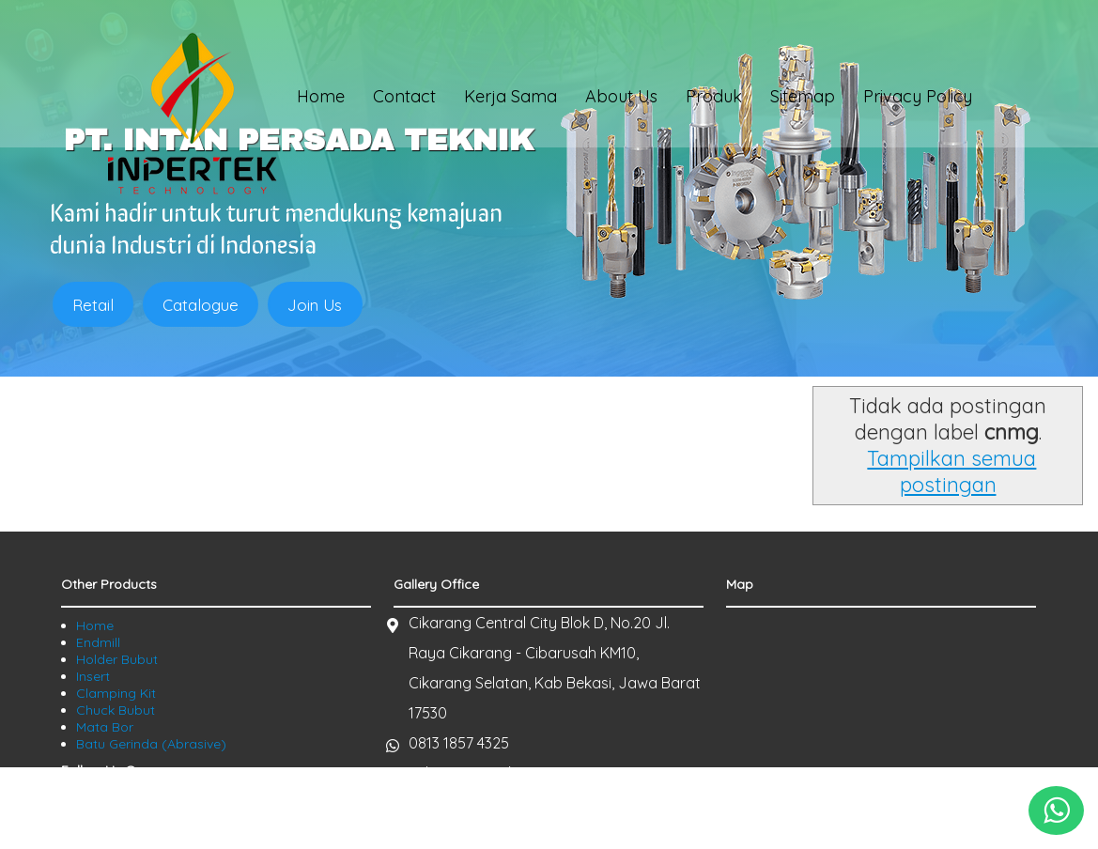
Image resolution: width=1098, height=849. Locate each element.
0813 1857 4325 (459, 665)
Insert (93, 598)
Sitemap (802, 100)
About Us (621, 100)
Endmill (98, 564)
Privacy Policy (917, 100)
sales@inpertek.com (479, 695)
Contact (404, 100)
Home (321, 100)
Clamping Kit (116, 615)
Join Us (320, 305)
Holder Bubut (117, 581)
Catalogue (203, 305)
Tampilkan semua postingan (751, 407)
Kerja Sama (510, 100)
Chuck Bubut (115, 632)
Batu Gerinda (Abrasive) (151, 665)
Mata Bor (104, 649)
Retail (94, 305)
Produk (714, 100)
